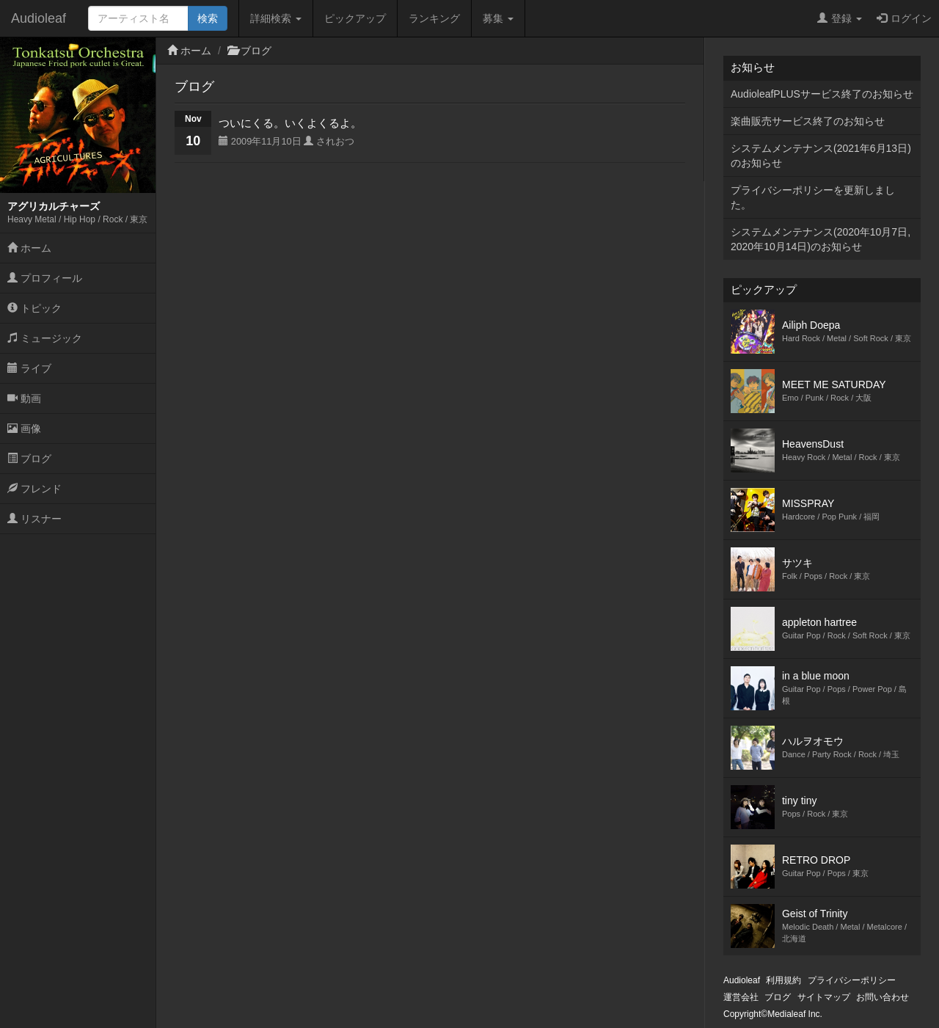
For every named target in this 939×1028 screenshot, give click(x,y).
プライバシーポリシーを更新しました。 (813, 197)
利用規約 (783, 980)
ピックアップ (355, 18)
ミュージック (44, 338)
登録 (839, 18)
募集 (498, 18)
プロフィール (44, 278)
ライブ (29, 368)
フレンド (34, 489)
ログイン (904, 18)
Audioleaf (38, 18)
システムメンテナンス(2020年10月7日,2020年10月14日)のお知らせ (820, 239)
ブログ (29, 458)
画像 (24, 428)
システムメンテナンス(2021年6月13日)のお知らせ (821, 155)
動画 (24, 398)
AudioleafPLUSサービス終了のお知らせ (822, 94)
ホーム (29, 248)
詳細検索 (276, 18)
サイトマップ (823, 997)
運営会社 (741, 997)
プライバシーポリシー (852, 980)
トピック (34, 308)
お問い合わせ (882, 997)
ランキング (434, 18)
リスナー (34, 519)
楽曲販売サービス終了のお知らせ (808, 121)
